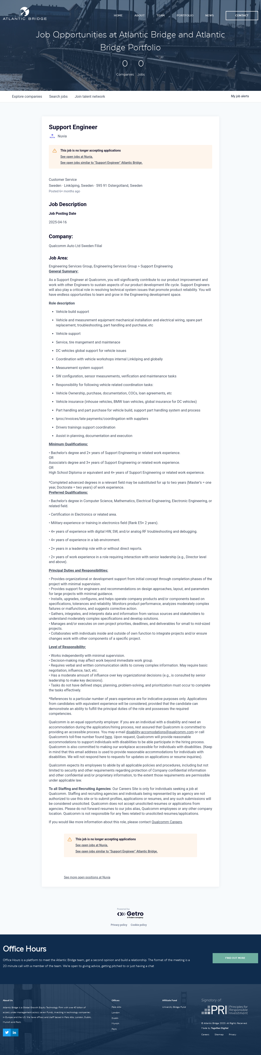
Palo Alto (116, 1007)
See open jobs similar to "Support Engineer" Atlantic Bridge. (101, 162)
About (139, 15)
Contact (242, 15)
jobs (58, 96)
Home (118, 15)
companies (27, 96)
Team (161, 15)
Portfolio (185, 15)
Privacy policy (119, 924)
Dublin (115, 1018)
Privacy (232, 1034)
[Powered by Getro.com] (130, 913)
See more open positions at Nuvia (87, 877)
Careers (205, 1034)
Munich (115, 1023)
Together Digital (219, 1028)
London (116, 1012)
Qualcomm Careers (167, 822)
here (108, 737)
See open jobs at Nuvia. (76, 156)
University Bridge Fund (174, 1007)
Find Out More (235, 957)
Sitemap (219, 1034)
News (209, 15)
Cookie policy (139, 924)
